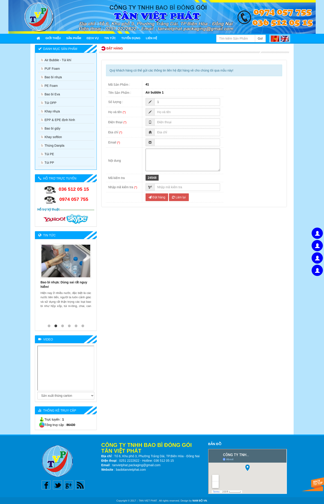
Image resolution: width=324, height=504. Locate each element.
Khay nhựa (52, 111)
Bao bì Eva (52, 94)
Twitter (57, 484)
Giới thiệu (53, 38)
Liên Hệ (151, 38)
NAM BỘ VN (199, 500)
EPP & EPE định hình (60, 120)
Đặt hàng (156, 197)
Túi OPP (50, 103)
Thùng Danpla (54, 145)
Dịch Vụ (93, 38)
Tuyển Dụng (130, 38)
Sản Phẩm (73, 38)
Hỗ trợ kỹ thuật (48, 209)
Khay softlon (53, 137)
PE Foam (51, 85)
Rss (79, 484)
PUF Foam (52, 68)
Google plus (68, 484)
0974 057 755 (73, 199)
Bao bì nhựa (53, 77)
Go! (260, 38)
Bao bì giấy (52, 128)
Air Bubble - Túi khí (58, 60)
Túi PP (49, 162)
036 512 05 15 (74, 189)
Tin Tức (110, 38)
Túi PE (49, 154)
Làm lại (179, 197)
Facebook (46, 484)
